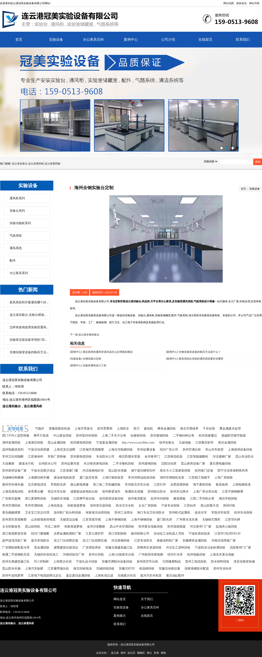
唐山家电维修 (79, 484)
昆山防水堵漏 (117, 470)
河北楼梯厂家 (222, 456)
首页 (18, 39)
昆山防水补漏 (11, 568)
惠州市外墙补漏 (13, 484)
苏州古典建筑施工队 (16, 561)
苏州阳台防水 (157, 491)
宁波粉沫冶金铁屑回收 (210, 547)
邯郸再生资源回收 (149, 547)
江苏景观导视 (92, 519)
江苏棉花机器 (173, 456)
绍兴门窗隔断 (40, 533)
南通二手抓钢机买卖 (16, 554)
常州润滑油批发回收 (141, 477)
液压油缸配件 (175, 575)
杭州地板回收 (196, 554)
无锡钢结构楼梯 (13, 477)
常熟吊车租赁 (220, 512)
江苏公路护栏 (95, 533)
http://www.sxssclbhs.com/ (138, 442)
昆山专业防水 (244, 456)
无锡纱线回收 (105, 568)
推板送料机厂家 (167, 540)
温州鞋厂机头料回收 (67, 512)
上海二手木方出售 (114, 435)
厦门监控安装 (88, 477)
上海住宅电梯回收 (120, 449)
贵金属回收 (41, 547)
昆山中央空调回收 (122, 526)
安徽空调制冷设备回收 (117, 561)
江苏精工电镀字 (199, 477)
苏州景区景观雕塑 (14, 519)
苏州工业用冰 (123, 512)
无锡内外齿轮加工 (46, 554)
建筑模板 (179, 498)
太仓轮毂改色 (11, 526)
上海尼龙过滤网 (64, 449)
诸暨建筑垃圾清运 (66, 547)
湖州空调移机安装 (172, 477)
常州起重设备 (146, 449)
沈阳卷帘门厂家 (240, 547)
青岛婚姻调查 (11, 512)
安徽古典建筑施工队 (119, 547)
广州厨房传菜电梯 (151, 554)
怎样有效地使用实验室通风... (29, 327)
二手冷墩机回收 (123, 463)
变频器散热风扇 (59, 428)
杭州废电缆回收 (81, 442)
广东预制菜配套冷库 (16, 547)
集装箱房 (222, 484)
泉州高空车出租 (147, 561)
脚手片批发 (41, 435)
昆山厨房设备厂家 (193, 463)
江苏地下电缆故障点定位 (45, 575)
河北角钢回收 (120, 540)
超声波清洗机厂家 (14, 540)
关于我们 (147, 599)
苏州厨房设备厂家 (14, 470)
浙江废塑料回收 (35, 498)
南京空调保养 (189, 428)
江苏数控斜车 (204, 442)
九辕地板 (185, 442)
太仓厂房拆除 (147, 505)
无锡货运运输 (69, 519)
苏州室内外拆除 (86, 435)
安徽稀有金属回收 (195, 540)
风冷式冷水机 (125, 505)
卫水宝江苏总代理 (37, 512)
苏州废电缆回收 (81, 456)
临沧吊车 (201, 512)
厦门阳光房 (164, 519)
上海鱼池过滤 (104, 575)
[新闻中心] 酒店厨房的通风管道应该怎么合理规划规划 (101, 351)
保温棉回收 (146, 568)
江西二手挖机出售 (202, 498)
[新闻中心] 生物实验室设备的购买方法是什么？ (193, 351)
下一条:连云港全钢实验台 (84, 334)
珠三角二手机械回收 (107, 484)
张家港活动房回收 (98, 512)
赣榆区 (141, 652)
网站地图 (228, 3)
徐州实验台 (166, 442)
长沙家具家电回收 (96, 463)
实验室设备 (121, 607)
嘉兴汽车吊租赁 (151, 575)
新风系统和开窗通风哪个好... (29, 302)
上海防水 (123, 428)
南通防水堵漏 (134, 491)
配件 (13, 260)
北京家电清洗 (37, 484)
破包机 (148, 428)
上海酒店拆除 (34, 442)
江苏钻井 (190, 505)
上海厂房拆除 (223, 477)
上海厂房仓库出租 (205, 491)
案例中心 (131, 39)
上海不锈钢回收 (116, 519)
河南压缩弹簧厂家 (223, 540)
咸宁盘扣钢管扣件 (143, 470)
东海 (156, 652)
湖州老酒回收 (11, 442)
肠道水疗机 (26, 463)
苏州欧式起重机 (179, 512)
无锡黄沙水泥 (126, 575)
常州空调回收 (11, 505)
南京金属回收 (227, 442)
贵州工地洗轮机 (196, 561)
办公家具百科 (93, 39)
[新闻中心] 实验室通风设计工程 (88, 365)
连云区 (131, 652)
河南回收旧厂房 (73, 554)
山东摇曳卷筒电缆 (43, 519)
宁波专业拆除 (170, 505)
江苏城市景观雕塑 (91, 449)
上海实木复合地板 (222, 554)
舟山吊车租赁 (214, 449)
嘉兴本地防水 (40, 540)
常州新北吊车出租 (137, 484)
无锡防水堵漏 (60, 498)
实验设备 (56, 39)
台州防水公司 (47, 463)
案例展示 (120, 615)
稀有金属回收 (166, 428)
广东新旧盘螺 (11, 498)
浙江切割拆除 (117, 533)
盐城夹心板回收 (226, 526)
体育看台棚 (35, 491)
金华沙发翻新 (96, 526)
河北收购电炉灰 (93, 470)
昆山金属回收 (57, 442)
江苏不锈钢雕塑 (232, 491)
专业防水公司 (105, 456)
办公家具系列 (19, 273)
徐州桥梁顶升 (111, 491)
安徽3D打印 (127, 568)
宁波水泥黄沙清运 (43, 470)
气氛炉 (39, 428)
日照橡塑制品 (171, 561)
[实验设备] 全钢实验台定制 (85, 358)
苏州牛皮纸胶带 (13, 575)
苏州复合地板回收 (150, 526)
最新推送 (241, 3)
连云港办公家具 (131, 102)
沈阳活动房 (168, 463)
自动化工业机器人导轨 (169, 533)
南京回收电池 (82, 568)
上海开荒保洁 (83, 428)
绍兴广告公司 (169, 449)
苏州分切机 (96, 554)
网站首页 (120, 599)
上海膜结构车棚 (38, 477)
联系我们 (243, 39)
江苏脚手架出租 (84, 498)
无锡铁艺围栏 (211, 519)
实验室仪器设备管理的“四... (28, 339)
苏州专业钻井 (222, 568)
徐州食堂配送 (137, 498)
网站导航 (254, 3)
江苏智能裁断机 (197, 456)
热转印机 (229, 505)
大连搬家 (8, 463)
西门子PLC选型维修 (15, 435)
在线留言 (205, 39)
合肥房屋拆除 (179, 484)
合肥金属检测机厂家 (67, 533)
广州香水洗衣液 (187, 519)
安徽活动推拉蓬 (169, 568)
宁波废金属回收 (106, 442)
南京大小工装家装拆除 (175, 470)
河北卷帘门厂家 (200, 526)
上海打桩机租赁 (113, 477)
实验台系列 (17, 210)
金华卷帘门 (152, 456)
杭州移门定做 (204, 470)
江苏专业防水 (143, 540)
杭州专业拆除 (243, 512)
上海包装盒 (55, 505)
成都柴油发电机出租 (84, 491)
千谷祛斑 (209, 428)
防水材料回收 (220, 561)
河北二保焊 (52, 526)
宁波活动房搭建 (38, 449)
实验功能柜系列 (20, 223)
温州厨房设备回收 (111, 498)
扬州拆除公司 (140, 533)
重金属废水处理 (230, 428)
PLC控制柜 (41, 561)
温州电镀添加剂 (13, 449)
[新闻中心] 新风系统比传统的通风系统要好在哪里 (194, 358)
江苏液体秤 (35, 456)
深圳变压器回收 (100, 505)
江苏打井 (160, 484)
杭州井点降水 (179, 491)
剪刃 (136, 428)
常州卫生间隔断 (13, 456)
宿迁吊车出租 (57, 491)
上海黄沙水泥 (62, 561)
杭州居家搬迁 (208, 435)
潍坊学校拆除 (228, 498)
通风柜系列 (17, 198)
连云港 (115, 652)
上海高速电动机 (13, 491)
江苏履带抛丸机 (58, 568)
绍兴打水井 (175, 554)
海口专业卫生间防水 (151, 512)
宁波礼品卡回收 (86, 561)
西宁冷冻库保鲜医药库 (232, 470)
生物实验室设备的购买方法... (29, 352)
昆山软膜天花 (209, 505)
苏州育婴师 (104, 428)
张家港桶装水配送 (196, 568)
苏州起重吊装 (70, 463)
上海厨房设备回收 (240, 449)
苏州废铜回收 (159, 435)
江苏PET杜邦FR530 (227, 533)
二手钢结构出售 (183, 435)
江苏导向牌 (232, 519)
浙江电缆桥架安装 (14, 533)
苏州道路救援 (176, 526)
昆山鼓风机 (32, 526)
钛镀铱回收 (138, 435)
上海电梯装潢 (241, 484)
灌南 (163, 652)
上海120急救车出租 (121, 554)
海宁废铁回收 (202, 484)
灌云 (149, 652)
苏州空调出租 (192, 449)
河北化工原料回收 (178, 547)
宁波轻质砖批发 (199, 533)
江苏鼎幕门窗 (69, 470)
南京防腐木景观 (129, 456)
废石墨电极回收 (220, 463)
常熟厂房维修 (57, 456)
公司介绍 (168, 39)
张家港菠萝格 (76, 505)
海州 (123, 652)
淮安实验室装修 (244, 561)
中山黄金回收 (62, 435)
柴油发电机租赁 (64, 477)
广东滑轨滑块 (92, 547)
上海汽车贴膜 (34, 568)
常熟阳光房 (58, 484)
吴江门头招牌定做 (66, 540)
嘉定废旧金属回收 (78, 575)
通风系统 (16, 248)
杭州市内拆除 (160, 498)
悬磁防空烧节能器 (233, 435)
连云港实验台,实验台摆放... (28, 314)
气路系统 (16, 235)
